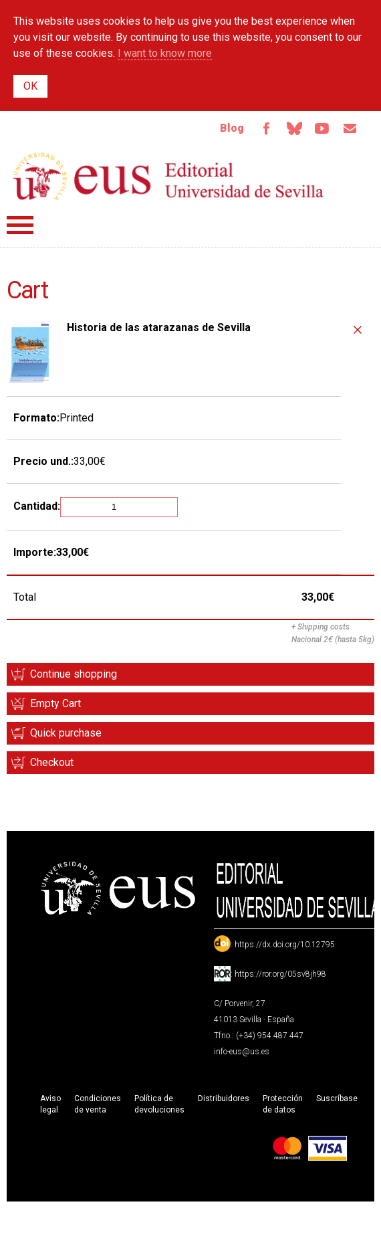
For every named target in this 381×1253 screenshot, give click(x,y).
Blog (232, 128)
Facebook (266, 128)
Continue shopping (73, 674)
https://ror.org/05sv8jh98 (280, 974)
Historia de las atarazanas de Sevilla (159, 327)
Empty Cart (55, 703)
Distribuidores (223, 1098)
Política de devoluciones (159, 1104)
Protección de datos (283, 1104)
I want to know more (165, 53)
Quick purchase (66, 733)
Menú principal (20, 225)
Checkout (52, 762)
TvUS (322, 128)
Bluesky (294, 128)
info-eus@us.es (241, 1051)
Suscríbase (337, 1098)
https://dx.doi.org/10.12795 (285, 944)
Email (350, 128)
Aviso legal (50, 1104)
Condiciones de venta (97, 1104)
